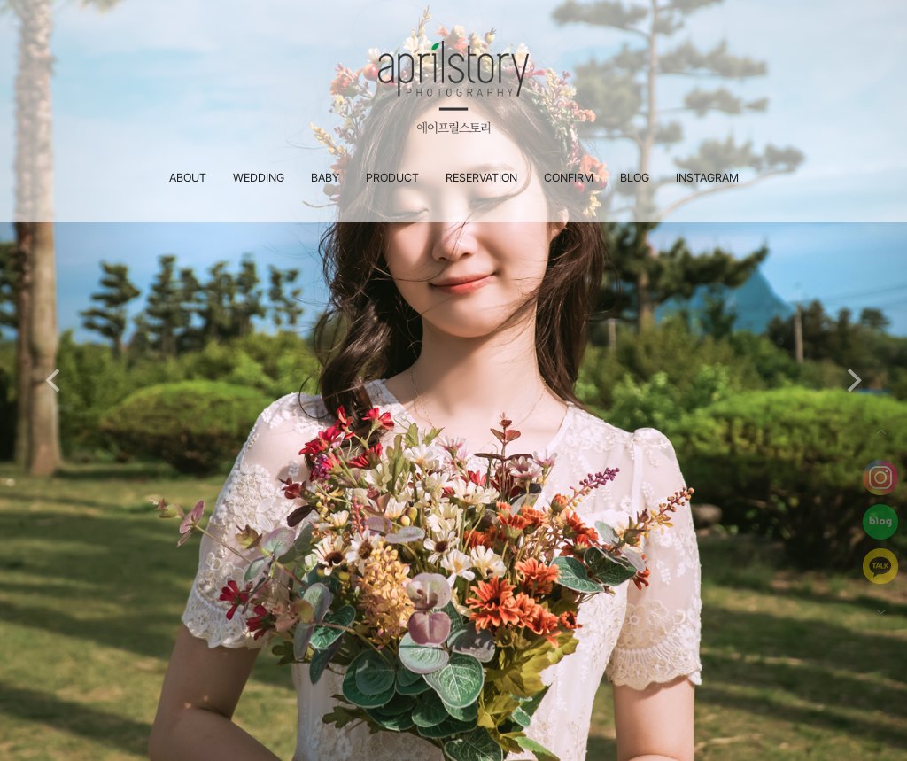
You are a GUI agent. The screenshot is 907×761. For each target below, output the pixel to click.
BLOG (634, 177)
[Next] (852, 380)
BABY (325, 177)
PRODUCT (392, 177)
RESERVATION (481, 177)
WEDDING (258, 177)
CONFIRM (568, 177)
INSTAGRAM (707, 177)
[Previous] (54, 380)
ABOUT (187, 177)
